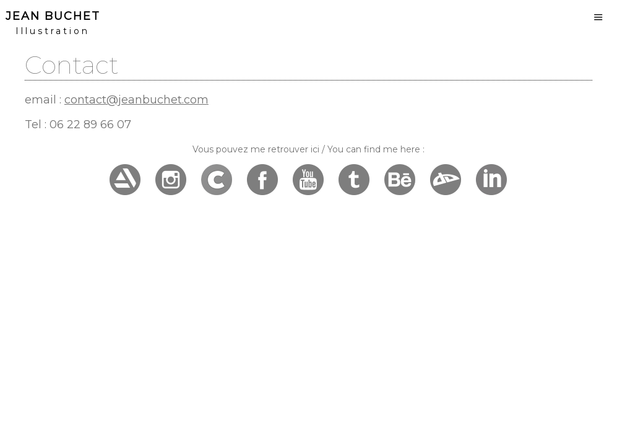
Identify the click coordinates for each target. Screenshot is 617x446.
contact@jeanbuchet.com (136, 100)
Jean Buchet (53, 16)
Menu (598, 17)
